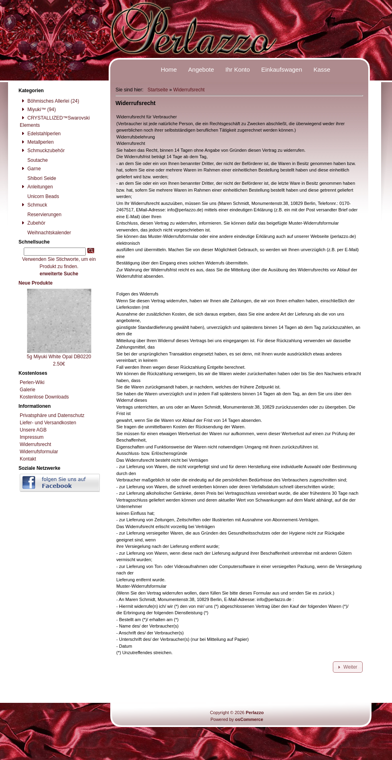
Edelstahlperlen (40, 133)
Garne (30, 168)
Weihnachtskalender (45, 232)
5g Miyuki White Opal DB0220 (59, 356)
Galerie (27, 389)
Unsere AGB (33, 430)
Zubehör (32, 223)
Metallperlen (37, 142)
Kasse (322, 69)
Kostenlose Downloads (44, 397)
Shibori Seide (38, 178)
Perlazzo (255, 712)
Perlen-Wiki (32, 382)
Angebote (201, 69)
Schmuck (33, 205)
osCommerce (249, 719)
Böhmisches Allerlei (44, 101)
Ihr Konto (237, 69)
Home (169, 69)
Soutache (34, 160)
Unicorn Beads (39, 196)
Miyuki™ (33, 109)
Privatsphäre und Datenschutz (52, 415)
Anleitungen (36, 187)
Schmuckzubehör (42, 150)
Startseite (157, 90)
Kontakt (28, 459)
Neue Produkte (36, 283)
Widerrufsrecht (188, 90)
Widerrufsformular (39, 451)
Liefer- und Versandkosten (48, 422)
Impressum (31, 437)
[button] (348, 667)
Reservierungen (41, 214)
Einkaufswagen (281, 69)
